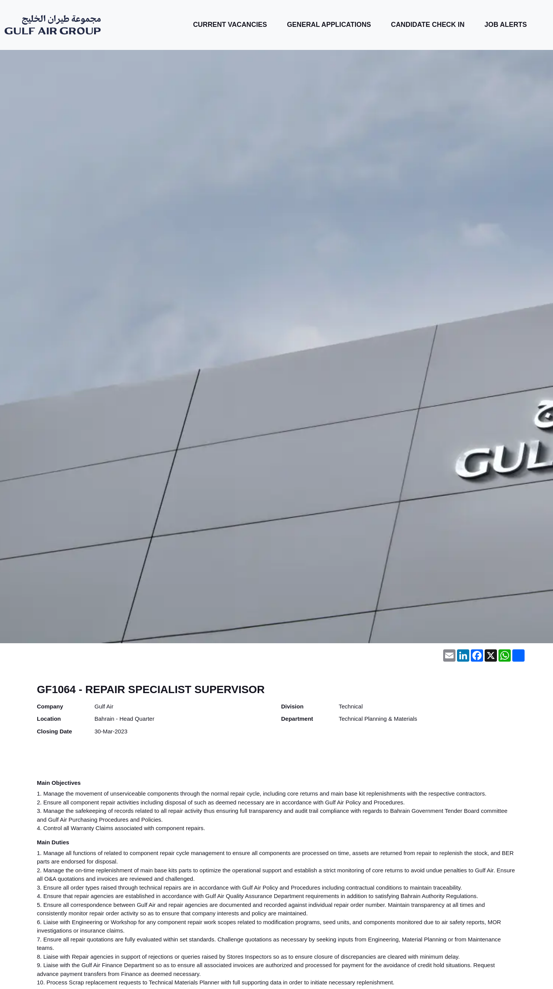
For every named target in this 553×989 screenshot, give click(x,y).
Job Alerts (506, 24)
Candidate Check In (428, 24)
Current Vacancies (230, 24)
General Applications (329, 24)
